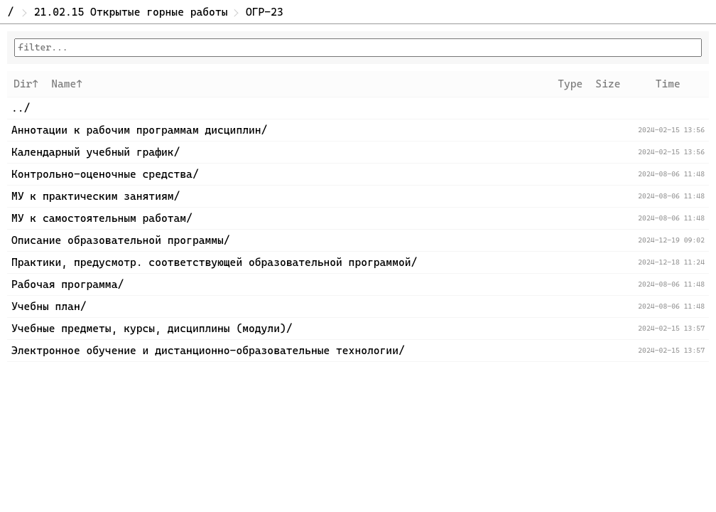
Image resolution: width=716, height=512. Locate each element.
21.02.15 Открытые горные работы (130, 12)
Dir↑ (25, 84)
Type (570, 84)
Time (668, 84)
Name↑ (66, 84)
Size (607, 84)
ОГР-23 (264, 12)
